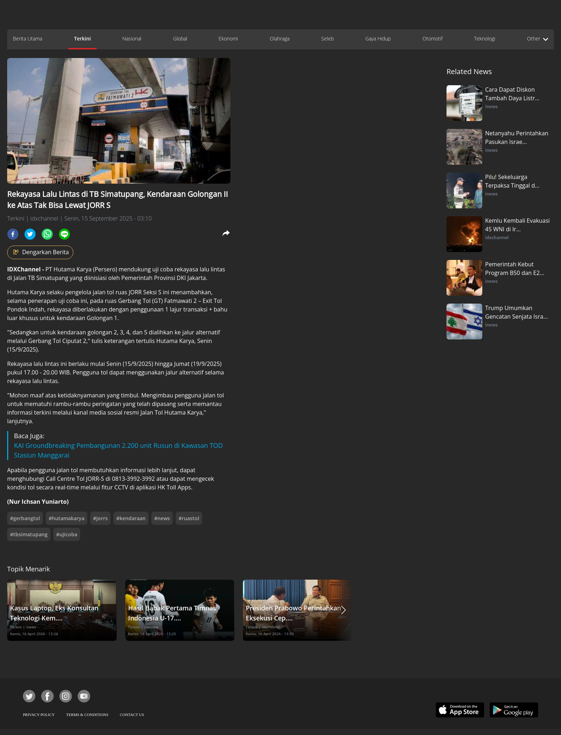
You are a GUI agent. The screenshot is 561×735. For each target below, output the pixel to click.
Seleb (327, 38)
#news (162, 518)
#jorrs (100, 518)
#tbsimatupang (29, 534)
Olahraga (279, 38)
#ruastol (189, 518)
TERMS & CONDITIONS (87, 714)
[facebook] (13, 234)
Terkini (82, 38)
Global (180, 38)
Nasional (131, 38)
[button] (343, 610)
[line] (64, 234)
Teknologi (484, 38)
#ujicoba (66, 534)
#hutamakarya (66, 518)
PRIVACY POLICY (39, 714)
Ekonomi (228, 38)
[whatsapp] (47, 234)
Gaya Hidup (378, 38)
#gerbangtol (25, 518)
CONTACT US (132, 714)
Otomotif (433, 38)
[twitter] (30, 234)
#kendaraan (131, 518)
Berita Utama (27, 38)
